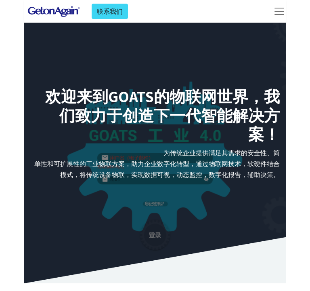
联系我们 (110, 11)
